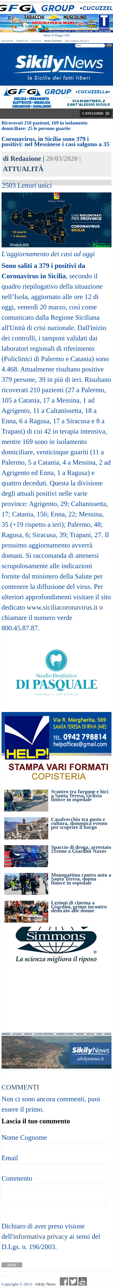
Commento (17, 1178)
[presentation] (23, 1212)
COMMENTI (20, 1087)
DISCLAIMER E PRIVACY (77, 41)
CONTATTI (36, 41)
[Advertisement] (56, 998)
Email (10, 1158)
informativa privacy (40, 1236)
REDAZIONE (7, 41)
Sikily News (45, 1284)
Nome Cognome (24, 1137)
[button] (96, 113)
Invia (11, 1265)
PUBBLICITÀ (22, 41)
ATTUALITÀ (23, 169)
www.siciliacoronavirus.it (62, 607)
